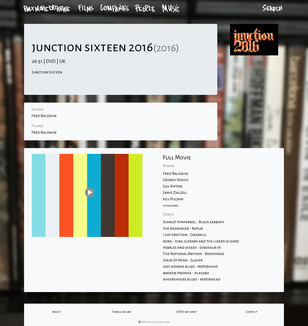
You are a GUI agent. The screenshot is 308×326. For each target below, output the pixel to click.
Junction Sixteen (47, 72)
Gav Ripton (172, 186)
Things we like (121, 311)
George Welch (175, 180)
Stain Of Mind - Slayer (182, 260)
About (56, 311)
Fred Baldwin (44, 116)
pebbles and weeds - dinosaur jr (192, 247)
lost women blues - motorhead (190, 266)
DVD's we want (187, 311)
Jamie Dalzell (175, 192)
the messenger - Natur (183, 228)
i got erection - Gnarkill (184, 235)
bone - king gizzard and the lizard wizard (201, 241)
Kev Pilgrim (173, 199)
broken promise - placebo (186, 273)
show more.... (172, 205)
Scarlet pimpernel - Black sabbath (193, 222)
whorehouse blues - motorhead (191, 279)
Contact (251, 311)
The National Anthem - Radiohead (193, 254)
